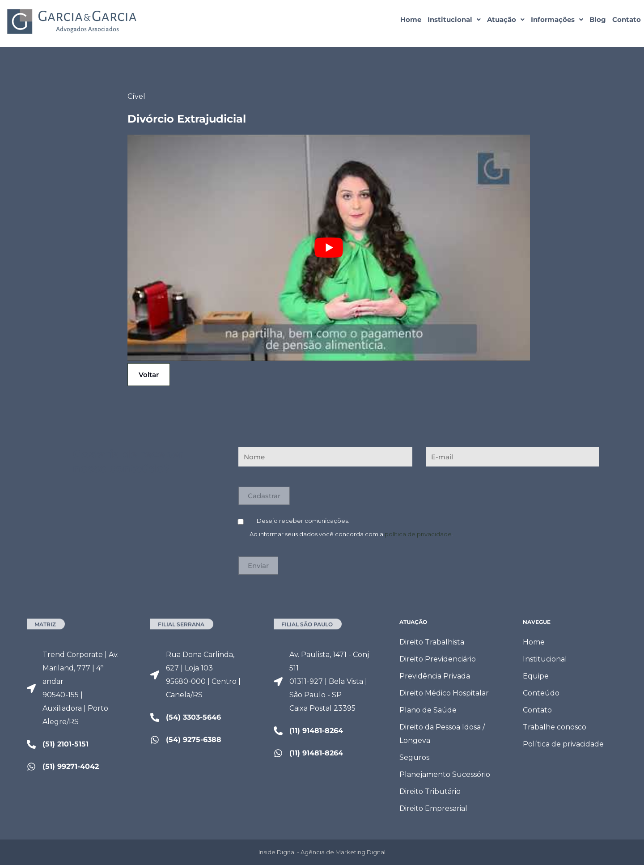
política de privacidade (418, 534)
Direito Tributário (430, 791)
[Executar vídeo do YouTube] (328, 248)
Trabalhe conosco (554, 727)
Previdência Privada (434, 676)
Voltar (149, 374)
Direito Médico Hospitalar (444, 693)
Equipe (536, 676)
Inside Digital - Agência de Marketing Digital (322, 852)
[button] (454, 19)
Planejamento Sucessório (444, 774)
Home (410, 19)
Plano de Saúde (428, 710)
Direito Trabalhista (431, 642)
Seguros (414, 757)
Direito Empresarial (433, 808)
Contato (626, 19)
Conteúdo (541, 693)
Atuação (506, 19)
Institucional (454, 19)
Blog (597, 19)
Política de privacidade (563, 744)
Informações (557, 19)
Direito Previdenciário (437, 659)
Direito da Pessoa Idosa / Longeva (442, 734)
